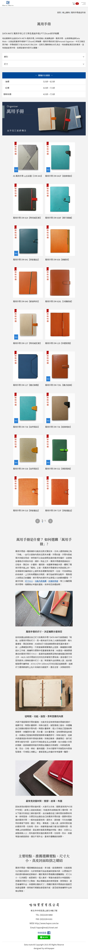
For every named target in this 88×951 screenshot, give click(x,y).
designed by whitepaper (44, 948)
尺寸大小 (29, 581)
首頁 (59, 12)
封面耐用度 (53, 581)
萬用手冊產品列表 (78, 12)
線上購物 (66, 12)
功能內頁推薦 (41, 581)
